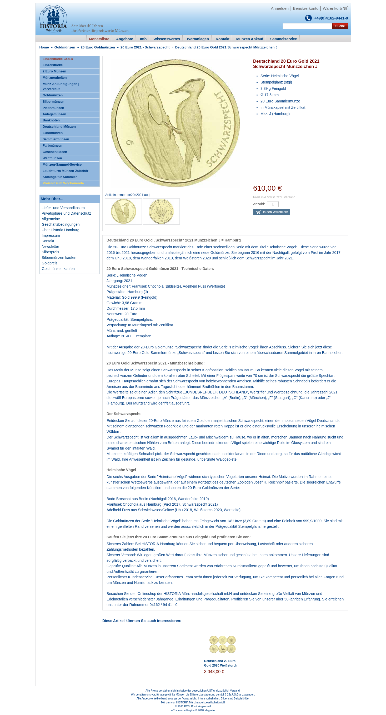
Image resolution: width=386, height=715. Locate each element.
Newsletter (50, 246)
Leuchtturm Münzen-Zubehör (65, 171)
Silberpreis (50, 252)
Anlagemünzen (54, 114)
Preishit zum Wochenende (63, 183)
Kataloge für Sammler (60, 177)
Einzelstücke (53, 65)
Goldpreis (50, 263)
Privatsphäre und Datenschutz (66, 213)
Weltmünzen (52, 158)
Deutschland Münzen (59, 127)
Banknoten (51, 120)
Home (44, 47)
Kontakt (48, 241)
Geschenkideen (55, 152)
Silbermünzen (53, 101)
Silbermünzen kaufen (59, 257)
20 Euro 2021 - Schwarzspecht (145, 47)
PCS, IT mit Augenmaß (197, 706)
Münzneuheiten (55, 78)
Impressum (51, 235)
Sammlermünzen (56, 139)
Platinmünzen (53, 108)
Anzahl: (259, 204)
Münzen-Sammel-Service (62, 164)
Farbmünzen (52, 145)
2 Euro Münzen (54, 71)
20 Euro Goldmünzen (98, 47)
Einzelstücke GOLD (58, 59)
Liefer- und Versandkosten (63, 208)
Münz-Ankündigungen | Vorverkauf (61, 86)
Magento (209, 710)
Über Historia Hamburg (60, 230)
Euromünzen (53, 133)
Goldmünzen (64, 47)
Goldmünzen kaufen (58, 269)
